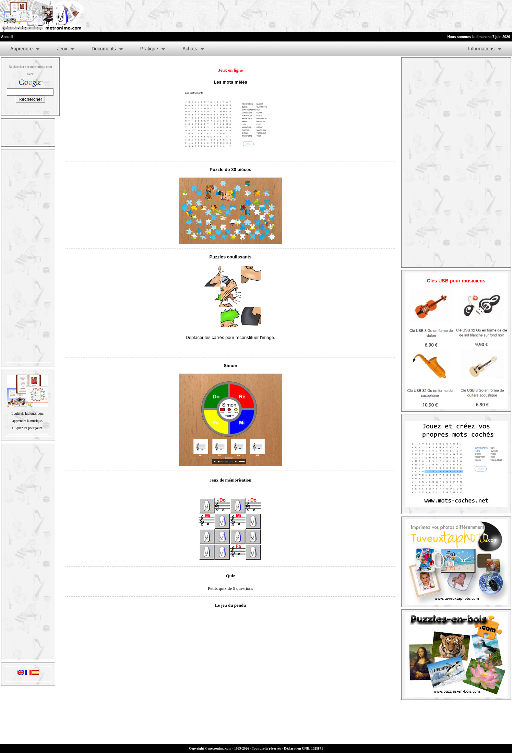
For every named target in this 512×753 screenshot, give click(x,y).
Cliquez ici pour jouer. (27, 428)
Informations (481, 48)
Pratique (149, 48)
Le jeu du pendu (230, 605)
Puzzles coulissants (231, 256)
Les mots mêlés (230, 82)
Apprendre (21, 48)
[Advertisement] (428, 16)
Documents (104, 48)
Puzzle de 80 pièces (230, 169)
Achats (189, 48)
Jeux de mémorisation (230, 480)
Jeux (62, 48)
